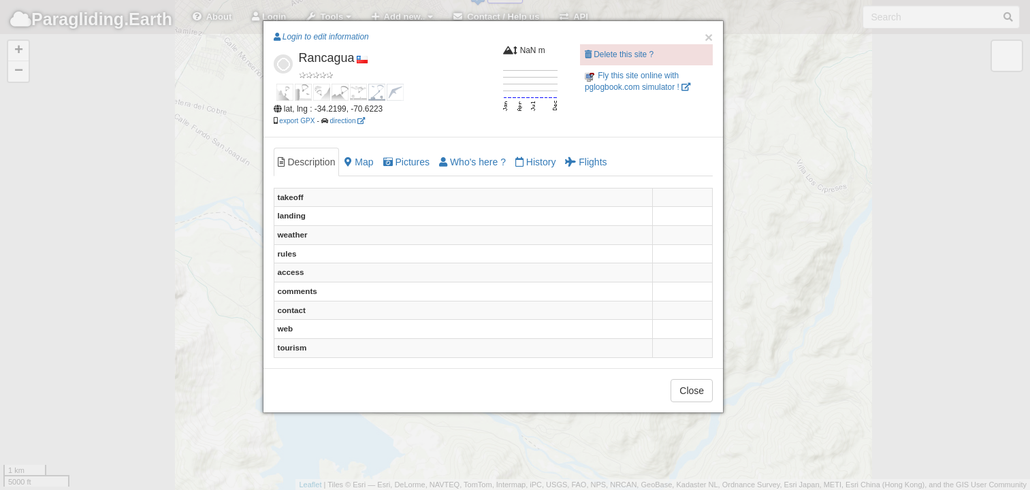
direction (347, 121)
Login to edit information (321, 37)
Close (691, 390)
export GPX (297, 121)
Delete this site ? (619, 54)
